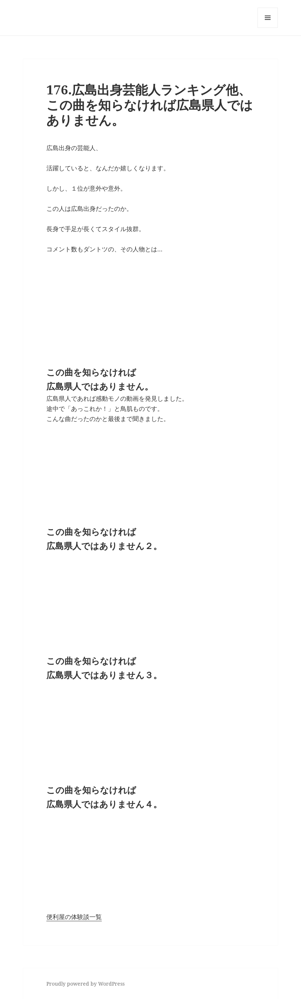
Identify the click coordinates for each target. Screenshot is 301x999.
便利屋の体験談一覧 (74, 917)
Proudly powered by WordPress (85, 983)
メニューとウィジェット (267, 27)
